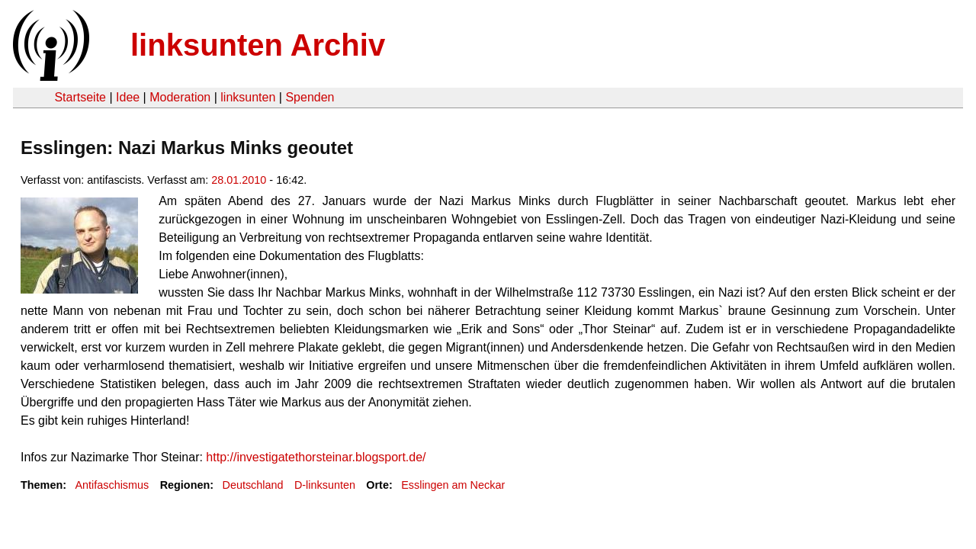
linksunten (247, 97)
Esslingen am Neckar (453, 485)
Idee (128, 97)
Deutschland (253, 485)
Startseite (80, 97)
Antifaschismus (112, 485)
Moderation (179, 97)
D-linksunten (324, 485)
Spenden (309, 97)
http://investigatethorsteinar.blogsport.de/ (315, 457)
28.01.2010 (238, 180)
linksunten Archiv (257, 45)
